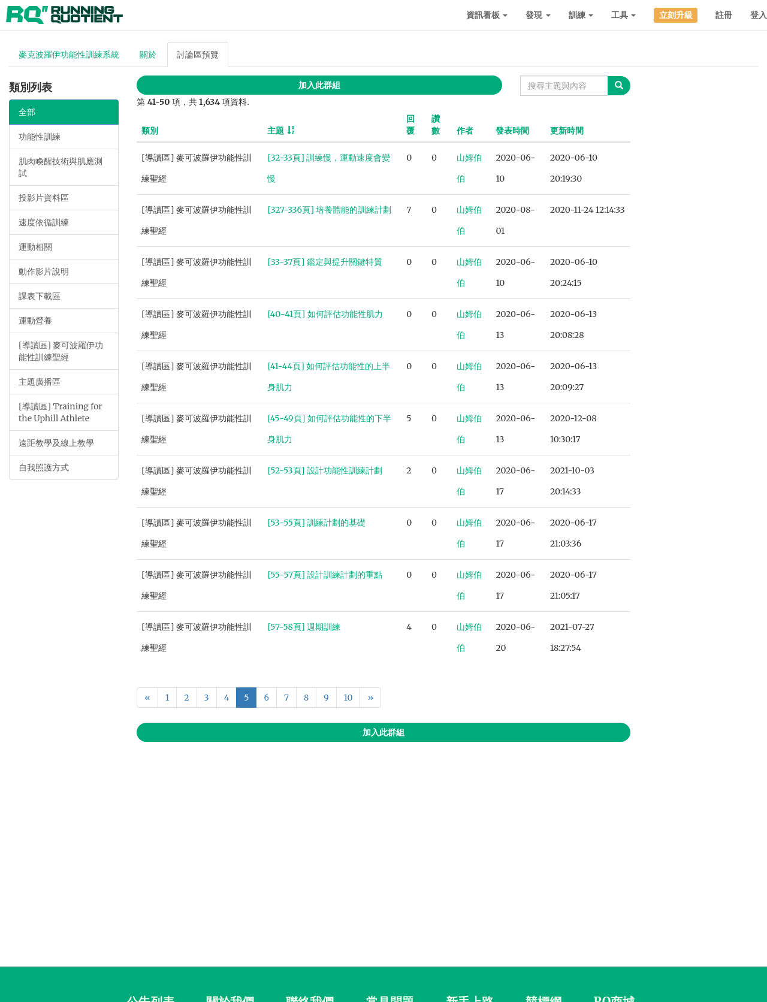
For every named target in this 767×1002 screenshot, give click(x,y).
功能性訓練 (40, 136)
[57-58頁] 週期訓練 (303, 626)
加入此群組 (319, 85)
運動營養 (35, 320)
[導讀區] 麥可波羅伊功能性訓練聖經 (61, 351)
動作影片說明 (44, 271)
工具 (623, 15)
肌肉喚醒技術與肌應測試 (60, 167)
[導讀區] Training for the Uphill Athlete (60, 412)
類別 (149, 130)
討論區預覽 (198, 54)
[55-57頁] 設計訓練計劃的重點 (324, 574)
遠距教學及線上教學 (56, 442)
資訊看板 (487, 15)
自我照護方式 (44, 467)
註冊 (723, 15)
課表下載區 (40, 296)
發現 (538, 15)
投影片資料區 (44, 197)
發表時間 (512, 130)
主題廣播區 (40, 381)
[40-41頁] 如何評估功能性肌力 (324, 314)
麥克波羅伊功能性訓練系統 (69, 54)
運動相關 (35, 247)
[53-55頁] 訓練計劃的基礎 (316, 522)
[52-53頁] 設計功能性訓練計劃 (324, 470)
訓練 (581, 15)
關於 (148, 54)
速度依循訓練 (44, 222)
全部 (27, 112)
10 (348, 697)
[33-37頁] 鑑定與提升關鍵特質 (324, 261)
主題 (275, 130)
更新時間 (567, 130)
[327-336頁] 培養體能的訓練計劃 (329, 209)
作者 (465, 130)
